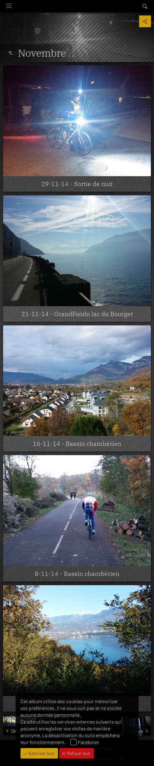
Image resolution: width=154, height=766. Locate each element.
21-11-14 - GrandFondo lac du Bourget (77, 314)
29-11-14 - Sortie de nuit (77, 184)
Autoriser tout (40, 753)
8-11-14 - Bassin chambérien (77, 573)
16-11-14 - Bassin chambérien (77, 443)
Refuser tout (78, 753)
